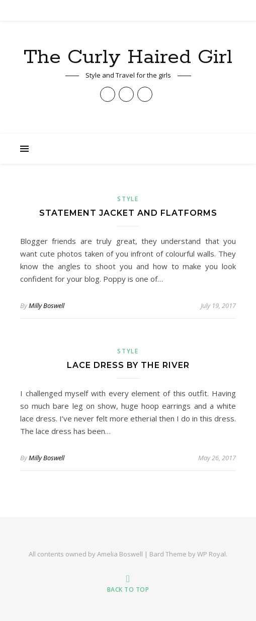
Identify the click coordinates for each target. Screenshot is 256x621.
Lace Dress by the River (128, 365)
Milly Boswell (46, 305)
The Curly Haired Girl (128, 57)
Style (128, 199)
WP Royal (211, 553)
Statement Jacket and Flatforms (128, 213)
